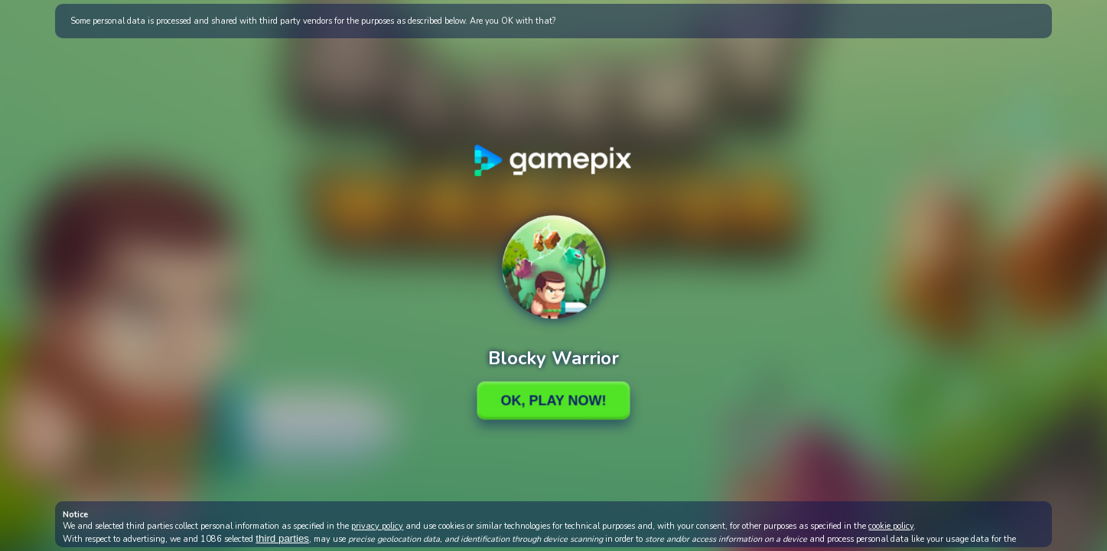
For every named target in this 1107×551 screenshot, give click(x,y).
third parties (282, 538)
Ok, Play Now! (553, 400)
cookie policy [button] (890, 526)
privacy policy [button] (377, 526)
